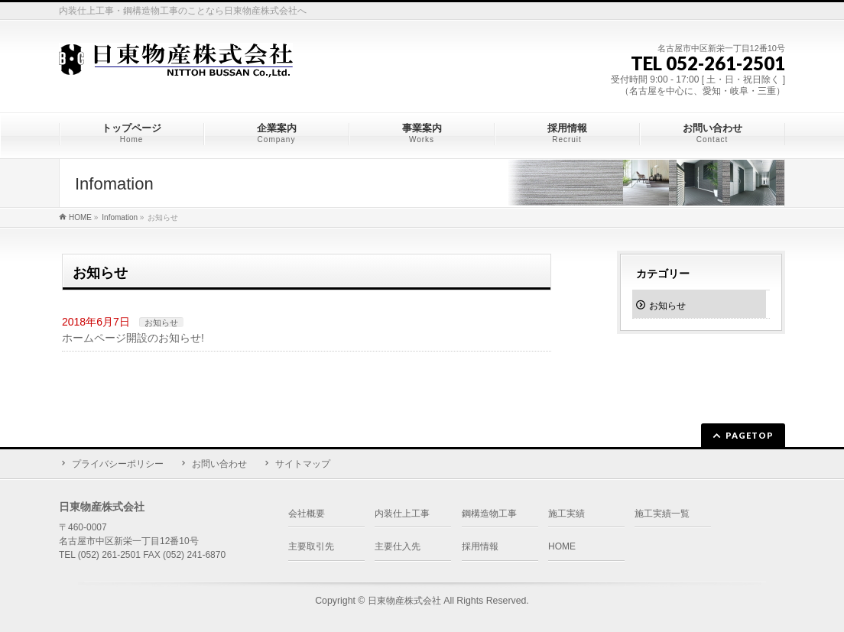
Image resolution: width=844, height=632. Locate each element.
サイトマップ (302, 464)
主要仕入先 (397, 546)
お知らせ (161, 322)
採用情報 (480, 546)
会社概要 (306, 513)
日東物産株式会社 (404, 600)
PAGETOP (750, 435)
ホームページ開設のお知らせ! (133, 338)
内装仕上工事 (402, 513)
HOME (562, 546)
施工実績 (566, 513)
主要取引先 (311, 546)
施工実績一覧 (662, 513)
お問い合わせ (219, 464)
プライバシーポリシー (118, 464)
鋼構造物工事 (489, 513)
